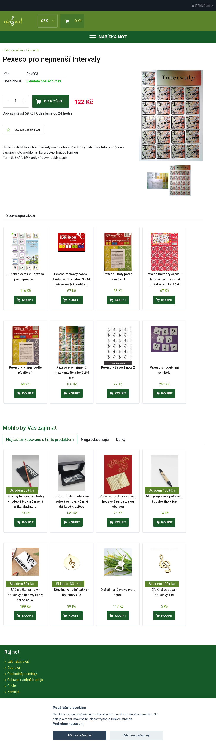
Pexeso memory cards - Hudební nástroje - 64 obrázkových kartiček (164, 279)
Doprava (13, 668)
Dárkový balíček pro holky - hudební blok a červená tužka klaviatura (25, 502)
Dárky (121, 439)
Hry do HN (32, 50)
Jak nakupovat (18, 662)
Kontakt (13, 692)
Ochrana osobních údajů (25, 680)
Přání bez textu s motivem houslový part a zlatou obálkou (118, 502)
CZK (47, 21)
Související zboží (20, 215)
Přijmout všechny (80, 735)
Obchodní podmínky (22, 674)
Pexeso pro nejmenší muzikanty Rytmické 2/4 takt (72, 373)
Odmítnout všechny (136, 735)
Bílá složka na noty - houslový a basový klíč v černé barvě (25, 595)
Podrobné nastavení (68, 724)
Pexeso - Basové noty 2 (118, 367)
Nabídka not (108, 36)
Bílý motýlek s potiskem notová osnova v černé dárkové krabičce (72, 502)
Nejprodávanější (95, 439)
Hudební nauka (13, 50)
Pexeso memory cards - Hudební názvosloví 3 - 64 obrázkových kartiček (71, 279)
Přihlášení (202, 6)
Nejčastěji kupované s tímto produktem (40, 439)
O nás (11, 686)
